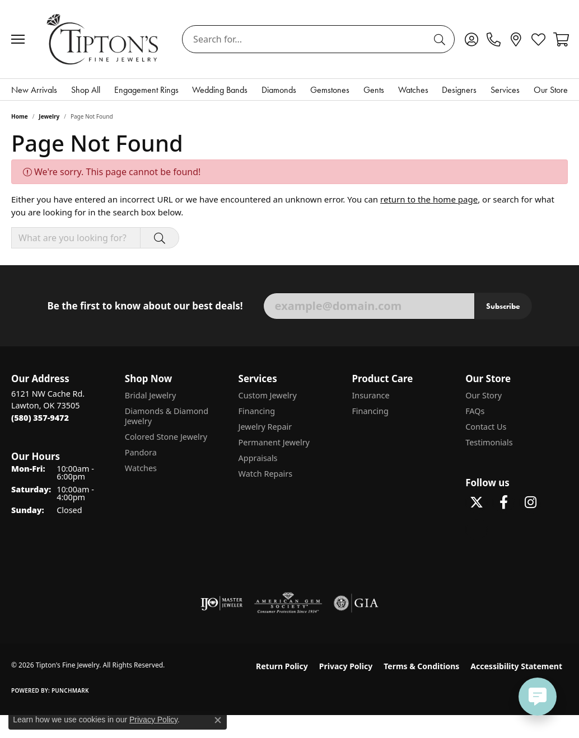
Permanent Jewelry (274, 442)
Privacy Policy (345, 666)
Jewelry (49, 116)
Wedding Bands (220, 89)
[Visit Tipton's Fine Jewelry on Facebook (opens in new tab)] (503, 502)
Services (505, 89)
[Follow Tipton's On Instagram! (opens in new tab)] (530, 502)
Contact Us (485, 426)
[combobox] (305, 39)
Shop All (85, 89)
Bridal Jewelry (150, 395)
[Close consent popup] (217, 720)
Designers (459, 89)
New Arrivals (34, 89)
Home (19, 116)
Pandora (141, 452)
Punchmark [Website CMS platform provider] (70, 690)
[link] (494, 39)
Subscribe (503, 306)
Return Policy (282, 666)
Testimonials (488, 442)
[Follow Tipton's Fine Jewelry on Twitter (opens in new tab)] (476, 502)
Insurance (370, 395)
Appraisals (258, 458)
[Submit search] (441, 39)
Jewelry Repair (265, 426)
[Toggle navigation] (21, 39)
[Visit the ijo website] (221, 603)
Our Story (483, 395)
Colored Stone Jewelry (166, 436)
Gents (373, 89)
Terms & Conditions (421, 666)
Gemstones (329, 89)
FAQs (474, 411)
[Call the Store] (40, 417)
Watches (413, 89)
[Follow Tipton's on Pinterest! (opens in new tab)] (476, 529)
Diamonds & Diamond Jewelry (166, 416)
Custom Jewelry (268, 395)
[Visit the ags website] (288, 603)
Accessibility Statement (516, 666)
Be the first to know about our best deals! (144, 306)
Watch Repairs (265, 473)
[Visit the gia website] (356, 603)
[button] (471, 39)
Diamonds (279, 89)
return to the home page (429, 199)
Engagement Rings (146, 89)
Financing (257, 411)
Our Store (551, 89)
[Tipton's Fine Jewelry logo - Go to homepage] (103, 39)
